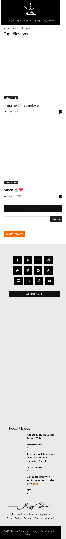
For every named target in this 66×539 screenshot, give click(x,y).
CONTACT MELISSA (14, 234)
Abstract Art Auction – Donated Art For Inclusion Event (41, 458)
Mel (5, 111)
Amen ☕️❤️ (13, 190)
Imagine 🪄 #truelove (21, 105)
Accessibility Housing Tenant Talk (40, 436)
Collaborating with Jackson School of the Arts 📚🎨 (40, 480)
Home (7, 28)
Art (29, 490)
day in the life (34, 467)
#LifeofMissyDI (11, 98)
